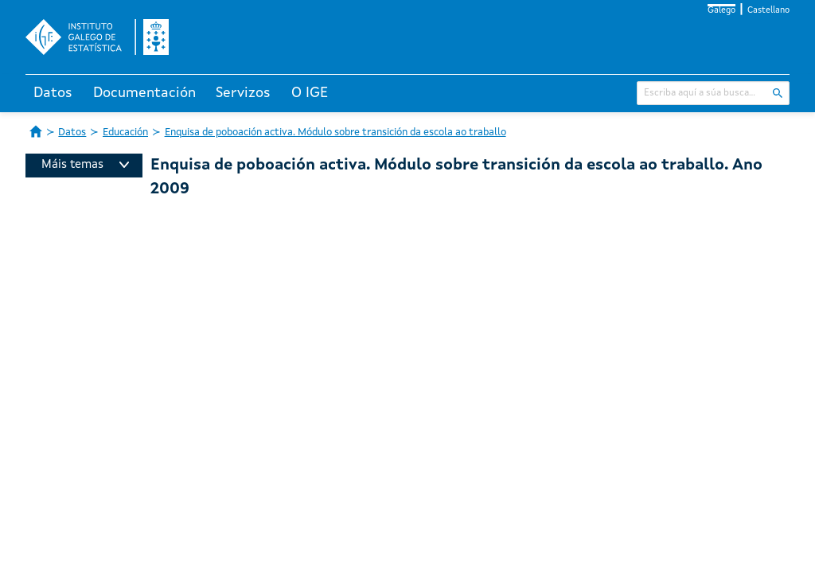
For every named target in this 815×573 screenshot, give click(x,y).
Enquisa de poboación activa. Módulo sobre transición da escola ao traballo (335, 132)
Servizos (243, 93)
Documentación (144, 93)
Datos (52, 93)
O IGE (309, 93)
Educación (125, 132)
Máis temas (85, 165)
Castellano (768, 10)
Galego (721, 10)
